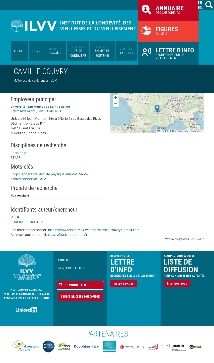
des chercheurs (168, 9)
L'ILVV (36, 51)
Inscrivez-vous (124, 283)
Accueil (19, 51)
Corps (15, 174)
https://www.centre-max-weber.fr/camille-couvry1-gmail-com (93, 230)
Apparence (29, 174)
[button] (157, 108)
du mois (168, 30)
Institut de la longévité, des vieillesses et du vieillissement (98, 26)
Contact (64, 260)
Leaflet (162, 131)
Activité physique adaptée (58, 174)
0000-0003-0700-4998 (27, 222)
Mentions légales (71, 268)
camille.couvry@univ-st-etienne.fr (62, 234)
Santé (83, 174)
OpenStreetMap (180, 131)
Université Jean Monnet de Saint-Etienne (40, 106)
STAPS (15, 157)
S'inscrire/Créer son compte (80, 296)
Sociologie (18, 153)
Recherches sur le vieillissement (168, 53)
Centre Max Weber (23, 111)
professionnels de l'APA (28, 179)
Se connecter (75, 285)
